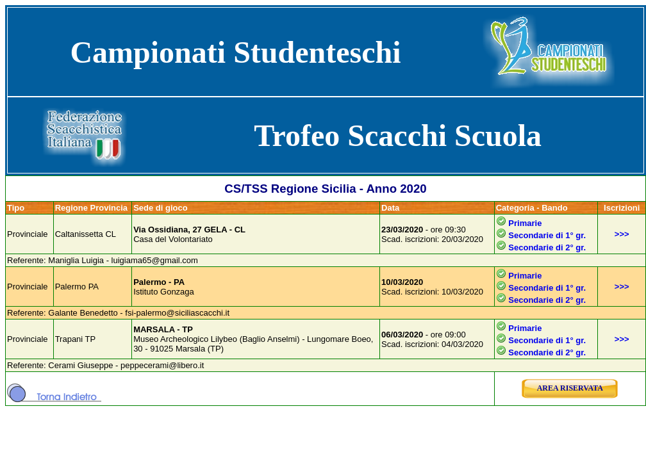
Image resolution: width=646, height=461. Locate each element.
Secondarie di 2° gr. (547, 247)
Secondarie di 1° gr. (547, 235)
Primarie (525, 223)
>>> (622, 234)
